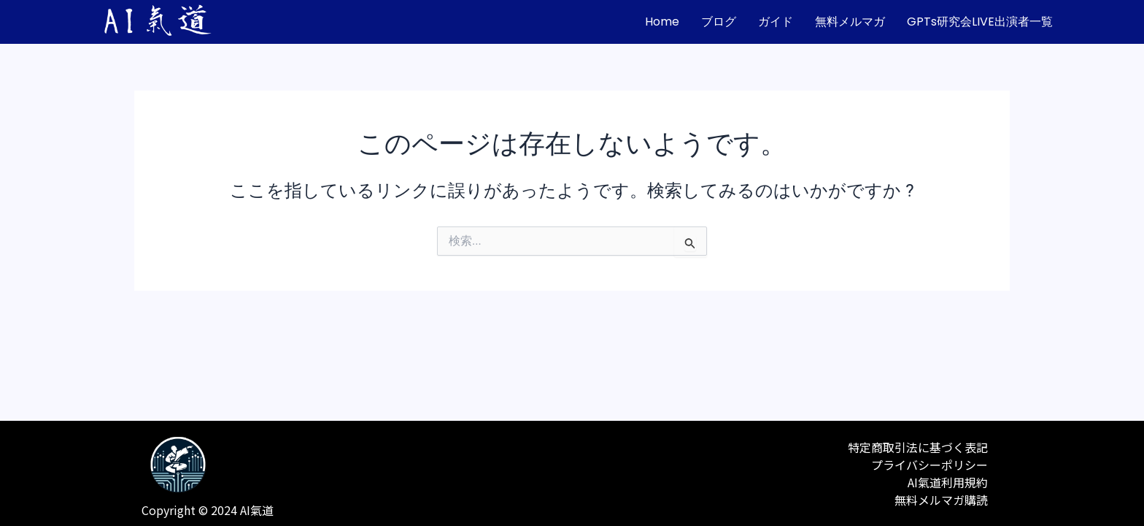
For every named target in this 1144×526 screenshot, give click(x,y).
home (662, 21)
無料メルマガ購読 (941, 499)
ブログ (718, 21)
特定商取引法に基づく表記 (918, 447)
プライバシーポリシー (929, 464)
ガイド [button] (775, 21)
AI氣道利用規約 (948, 482)
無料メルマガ (850, 21)
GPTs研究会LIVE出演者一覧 (980, 21)
